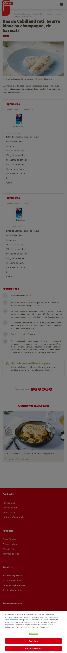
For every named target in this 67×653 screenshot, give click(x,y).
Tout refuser (33, 641)
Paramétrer (33, 634)
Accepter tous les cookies (33, 648)
